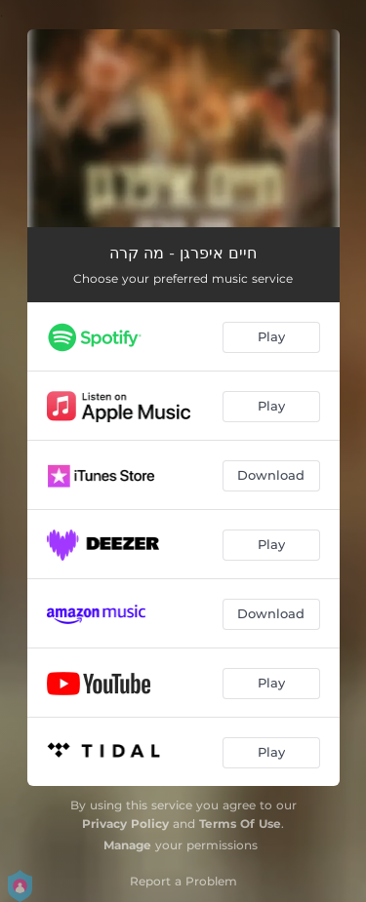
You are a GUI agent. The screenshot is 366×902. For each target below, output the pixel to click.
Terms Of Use (240, 823)
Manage (127, 845)
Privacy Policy (125, 823)
